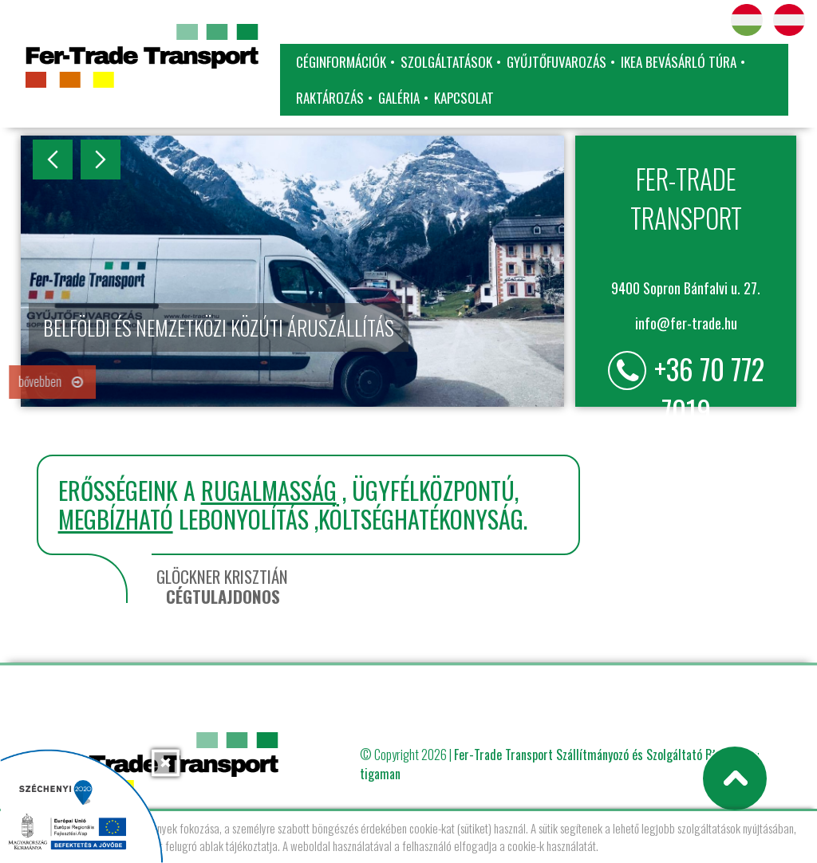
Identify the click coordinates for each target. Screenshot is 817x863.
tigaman (380, 773)
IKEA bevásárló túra (678, 62)
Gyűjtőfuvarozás (556, 62)
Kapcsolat (464, 98)
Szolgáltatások (446, 62)
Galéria (399, 98)
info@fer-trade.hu (686, 323)
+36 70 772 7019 (709, 389)
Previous (53, 159)
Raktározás (330, 98)
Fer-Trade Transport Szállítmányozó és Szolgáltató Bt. (586, 754)
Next (100, 159)
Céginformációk (341, 62)
